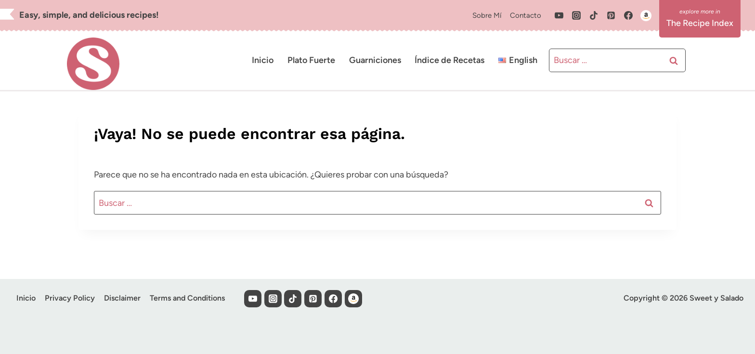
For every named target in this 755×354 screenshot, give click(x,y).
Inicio (262, 60)
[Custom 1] (645, 15)
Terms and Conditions (187, 298)
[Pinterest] (611, 15)
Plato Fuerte (311, 60)
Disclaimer (122, 298)
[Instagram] (576, 15)
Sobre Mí (486, 15)
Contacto (525, 15)
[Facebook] (628, 15)
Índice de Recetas (449, 60)
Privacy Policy (70, 298)
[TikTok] (593, 15)
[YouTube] (559, 15)
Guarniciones (375, 60)
